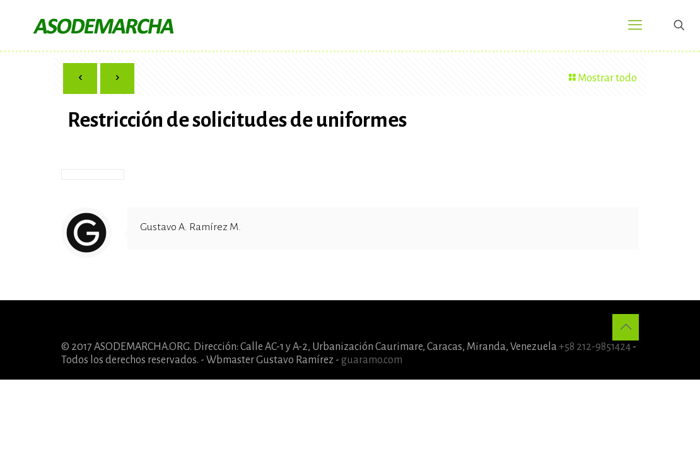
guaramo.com (371, 360)
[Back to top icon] (625, 327)
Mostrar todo (601, 78)
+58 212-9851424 (595, 346)
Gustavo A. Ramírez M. (190, 227)
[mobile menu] (635, 25)
